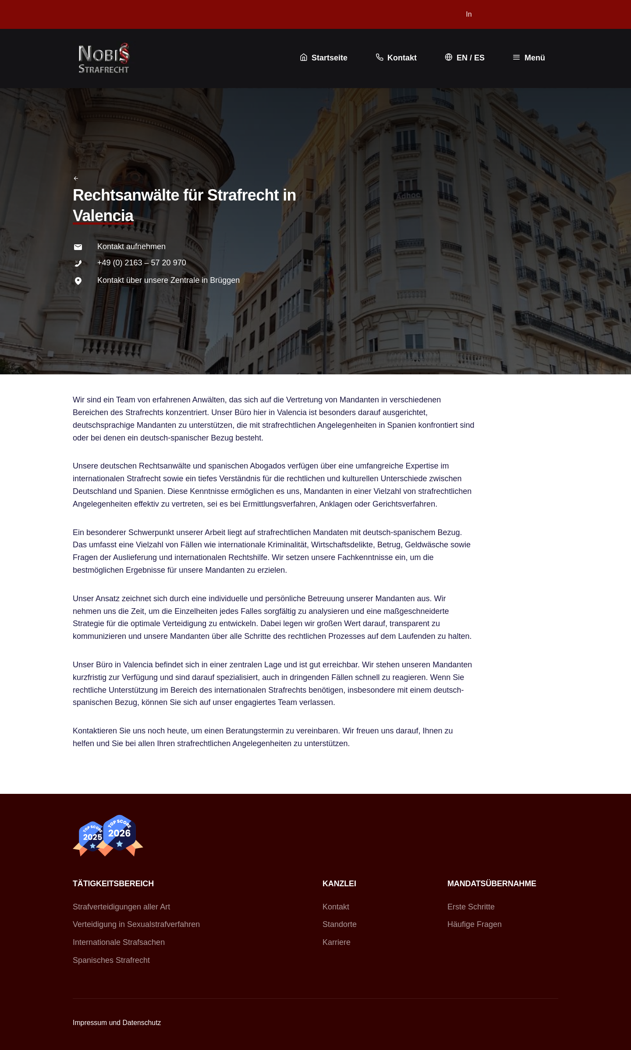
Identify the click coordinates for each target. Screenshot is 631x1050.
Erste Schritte (471, 906)
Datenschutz (142, 1022)
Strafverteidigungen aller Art (121, 906)
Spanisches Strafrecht (111, 960)
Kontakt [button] (395, 57)
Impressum (90, 1022)
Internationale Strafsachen (119, 942)
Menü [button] (528, 57)
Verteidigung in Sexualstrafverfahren (136, 924)
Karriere (337, 942)
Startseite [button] (322, 57)
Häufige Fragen (474, 924)
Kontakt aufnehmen (131, 246)
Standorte (340, 924)
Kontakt (336, 906)
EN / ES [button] (464, 57)
